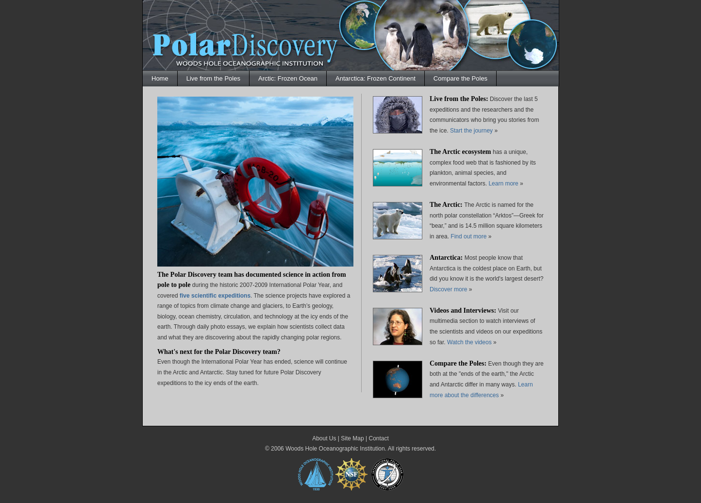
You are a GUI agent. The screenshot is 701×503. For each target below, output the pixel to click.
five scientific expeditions (215, 295)
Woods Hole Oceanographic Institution (335, 448)
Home (159, 78)
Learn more (503, 183)
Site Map (352, 438)
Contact (378, 438)
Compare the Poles (460, 78)
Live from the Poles (213, 78)
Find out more (469, 236)
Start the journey (471, 130)
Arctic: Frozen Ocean (287, 78)
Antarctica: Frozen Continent (375, 78)
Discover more (448, 289)
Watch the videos (470, 342)
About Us (324, 438)
